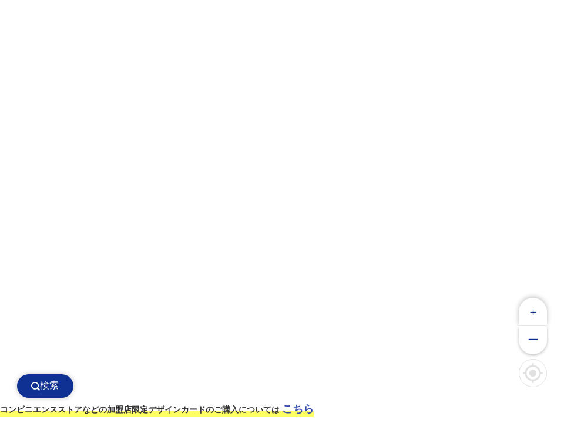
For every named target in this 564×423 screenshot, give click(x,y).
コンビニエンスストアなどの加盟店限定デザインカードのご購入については (157, 409)
